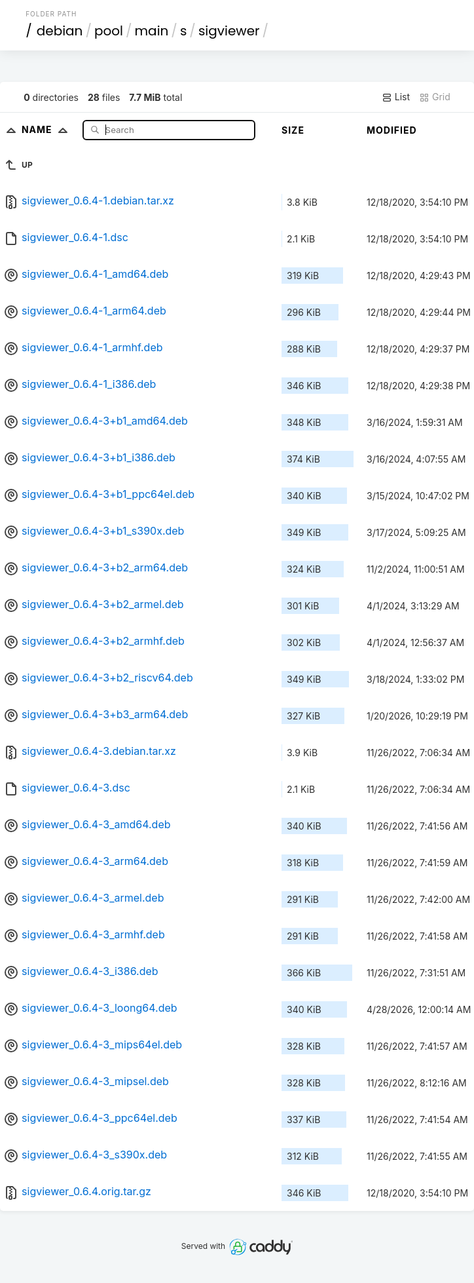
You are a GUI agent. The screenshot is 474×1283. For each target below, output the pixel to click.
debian (60, 31)
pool (108, 31)
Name (47, 129)
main (152, 31)
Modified (392, 130)
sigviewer (229, 31)
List (396, 97)
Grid (434, 97)
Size (293, 130)
